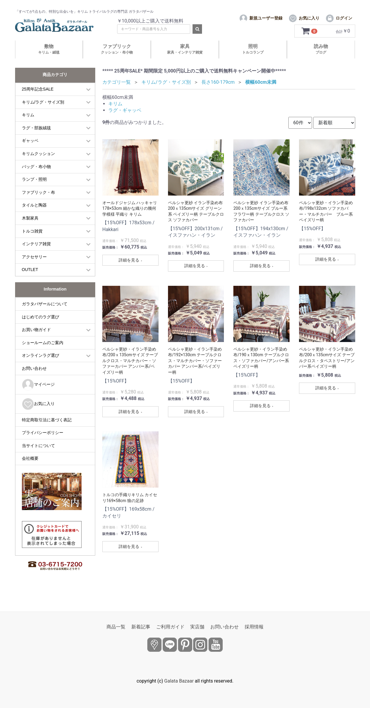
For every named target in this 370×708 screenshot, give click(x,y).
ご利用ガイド (170, 627)
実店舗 (197, 627)
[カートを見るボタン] (310, 42)
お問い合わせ (34, 379)
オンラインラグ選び (40, 366)
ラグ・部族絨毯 (36, 138)
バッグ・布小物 (36, 177)
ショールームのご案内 (42, 353)
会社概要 (30, 469)
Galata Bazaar (179, 681)
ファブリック (117, 60)
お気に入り (38, 415)
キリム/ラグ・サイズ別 (43, 113)
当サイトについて (38, 456)
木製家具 (30, 229)
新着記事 (140, 627)
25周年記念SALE (38, 100)
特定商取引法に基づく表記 (47, 430)
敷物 (48, 60)
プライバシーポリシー (42, 443)
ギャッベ (30, 151)
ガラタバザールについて (44, 315)
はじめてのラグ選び (40, 327)
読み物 (321, 60)
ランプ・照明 (34, 190)
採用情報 (254, 627)
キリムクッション (38, 164)
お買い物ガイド (36, 340)
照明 (253, 60)
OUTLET (30, 280)
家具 (185, 60)
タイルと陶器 (34, 216)
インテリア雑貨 (36, 255)
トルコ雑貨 (32, 242)
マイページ (38, 396)
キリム (28, 126)
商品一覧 (115, 627)
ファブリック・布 (38, 203)
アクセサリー (34, 267)
